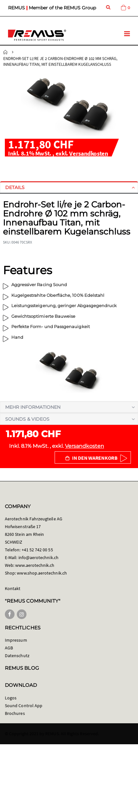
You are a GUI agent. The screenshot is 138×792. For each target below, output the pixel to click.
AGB (9, 648)
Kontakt (12, 588)
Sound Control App (23, 705)
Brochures (15, 713)
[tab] (69, 187)
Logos (10, 698)
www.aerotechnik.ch (34, 565)
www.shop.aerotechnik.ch (42, 573)
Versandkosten (88, 153)
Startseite (5, 52)
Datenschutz (17, 655)
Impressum (16, 640)
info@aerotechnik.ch (38, 557)
